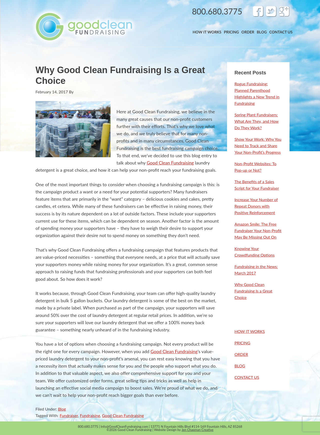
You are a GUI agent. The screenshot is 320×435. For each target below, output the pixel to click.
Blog (62, 409)
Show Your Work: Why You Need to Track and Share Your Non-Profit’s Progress (257, 145)
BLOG (239, 365)
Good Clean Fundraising (170, 162)
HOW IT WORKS (249, 331)
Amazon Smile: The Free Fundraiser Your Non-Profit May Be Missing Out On (258, 230)
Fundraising (90, 415)
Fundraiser (69, 415)
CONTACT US (246, 377)
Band (83, 26)
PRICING (242, 342)
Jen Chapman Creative (198, 430)
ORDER (241, 354)
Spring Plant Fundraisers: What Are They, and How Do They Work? (256, 121)
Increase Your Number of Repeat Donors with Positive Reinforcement (256, 206)
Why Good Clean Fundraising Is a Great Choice (253, 291)
